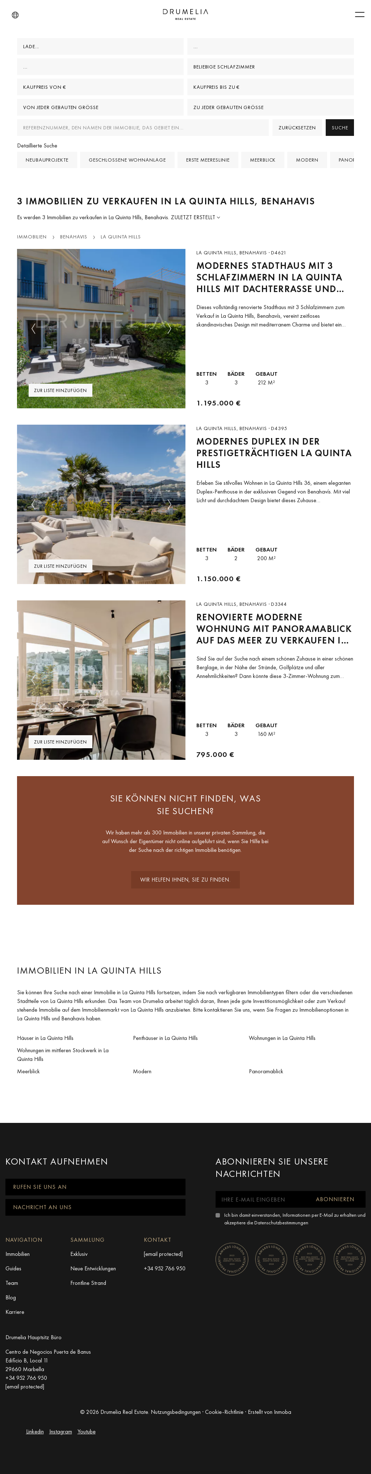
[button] (15, 15)
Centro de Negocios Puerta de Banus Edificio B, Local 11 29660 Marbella (48, 1360)
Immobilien (32, 236)
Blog (10, 1297)
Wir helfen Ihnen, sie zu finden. (185, 879)
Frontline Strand (88, 1283)
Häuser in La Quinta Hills (45, 1038)
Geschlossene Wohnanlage (127, 160)
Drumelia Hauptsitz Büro (33, 1337)
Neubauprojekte (47, 160)
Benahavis (73, 236)
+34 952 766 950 (165, 1268)
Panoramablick (266, 1071)
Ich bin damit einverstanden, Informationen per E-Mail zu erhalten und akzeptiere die (295, 1219)
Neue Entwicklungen (93, 1268)
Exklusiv (79, 1254)
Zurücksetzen (297, 127)
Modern (307, 160)
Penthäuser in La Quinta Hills (165, 1038)
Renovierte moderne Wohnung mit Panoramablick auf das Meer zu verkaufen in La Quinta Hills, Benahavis (274, 629)
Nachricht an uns (42, 1207)
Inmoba (282, 1412)
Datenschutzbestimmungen (281, 1222)
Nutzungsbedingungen (176, 1412)
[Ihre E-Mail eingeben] (260, 1199)
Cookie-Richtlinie (224, 1412)
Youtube (87, 1431)
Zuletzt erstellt (194, 217)
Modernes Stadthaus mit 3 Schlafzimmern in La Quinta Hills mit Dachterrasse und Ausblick (269, 277)
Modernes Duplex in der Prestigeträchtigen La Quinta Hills (274, 453)
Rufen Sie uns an (40, 1187)
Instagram (60, 1431)
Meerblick (263, 160)
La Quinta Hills (121, 236)
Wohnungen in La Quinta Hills (282, 1038)
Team (11, 1283)
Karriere (14, 1312)
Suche (340, 127)
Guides (13, 1268)
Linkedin (35, 1431)
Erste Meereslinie (208, 160)
